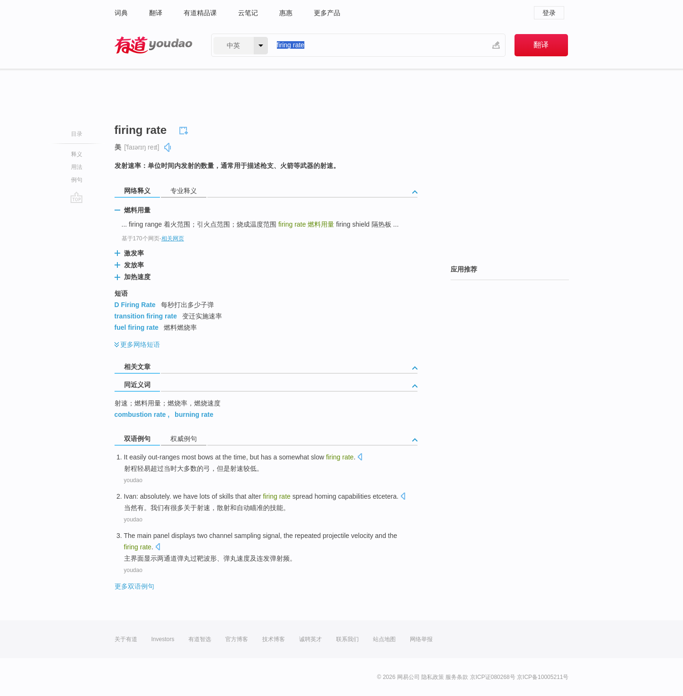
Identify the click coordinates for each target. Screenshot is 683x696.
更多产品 (327, 13)
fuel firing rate (137, 327)
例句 (76, 179)
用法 (76, 167)
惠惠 (286, 13)
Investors (163, 639)
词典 (121, 13)
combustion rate (140, 414)
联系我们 (347, 639)
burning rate (194, 414)
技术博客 (273, 639)
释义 (76, 154)
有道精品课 (200, 13)
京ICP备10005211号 (542, 677)
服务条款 (456, 677)
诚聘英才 (310, 639)
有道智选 (199, 639)
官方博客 (236, 639)
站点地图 (384, 639)
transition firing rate (146, 316)
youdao (133, 480)
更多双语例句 (134, 586)
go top (76, 197)
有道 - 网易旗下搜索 (153, 45)
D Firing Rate (135, 304)
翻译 (155, 13)
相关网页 (172, 238)
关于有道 (126, 639)
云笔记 (248, 13)
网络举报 (421, 639)
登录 (549, 13)
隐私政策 (432, 677)
